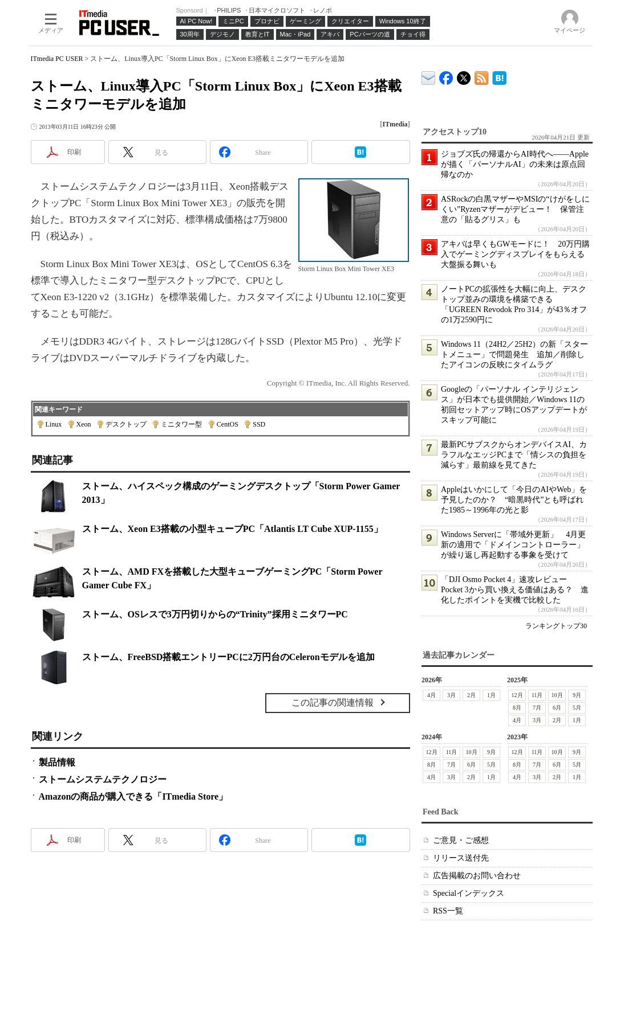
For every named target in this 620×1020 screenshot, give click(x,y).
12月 (516, 695)
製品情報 (57, 762)
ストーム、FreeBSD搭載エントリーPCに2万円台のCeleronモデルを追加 (228, 657)
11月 (536, 695)
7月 (537, 707)
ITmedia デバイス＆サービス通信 (429, 76)
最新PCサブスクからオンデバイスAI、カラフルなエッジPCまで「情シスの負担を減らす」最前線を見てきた (514, 454)
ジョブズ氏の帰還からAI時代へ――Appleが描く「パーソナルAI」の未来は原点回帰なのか (515, 164)
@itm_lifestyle (464, 75)
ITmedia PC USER (57, 59)
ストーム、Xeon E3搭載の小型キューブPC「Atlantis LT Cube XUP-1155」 (232, 529)
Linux (54, 424)
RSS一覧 (448, 911)
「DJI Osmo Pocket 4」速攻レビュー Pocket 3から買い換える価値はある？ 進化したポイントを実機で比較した (515, 589)
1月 (491, 695)
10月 (556, 695)
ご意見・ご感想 (461, 840)
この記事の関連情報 (332, 702)
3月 (451, 695)
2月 (471, 695)
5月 (577, 707)
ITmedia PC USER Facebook (446, 75)
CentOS (227, 424)
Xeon (83, 424)
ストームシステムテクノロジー (103, 779)
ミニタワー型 (181, 424)
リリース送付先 (461, 858)
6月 (557, 707)
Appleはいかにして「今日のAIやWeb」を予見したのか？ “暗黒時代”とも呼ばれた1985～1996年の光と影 (514, 499)
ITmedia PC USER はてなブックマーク (499, 76)
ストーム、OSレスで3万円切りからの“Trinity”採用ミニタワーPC (215, 614)
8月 (517, 707)
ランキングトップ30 (556, 626)
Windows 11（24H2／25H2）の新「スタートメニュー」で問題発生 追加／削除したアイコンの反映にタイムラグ (514, 354)
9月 (577, 695)
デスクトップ (126, 424)
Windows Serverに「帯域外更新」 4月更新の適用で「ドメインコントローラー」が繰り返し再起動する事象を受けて (513, 544)
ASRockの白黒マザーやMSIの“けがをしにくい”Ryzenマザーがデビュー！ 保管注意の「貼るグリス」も (515, 209)
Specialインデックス (468, 893)
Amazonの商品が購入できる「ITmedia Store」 (133, 796)
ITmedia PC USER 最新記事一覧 (482, 76)
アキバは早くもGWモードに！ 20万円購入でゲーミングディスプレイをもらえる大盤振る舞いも (515, 254)
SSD (259, 424)
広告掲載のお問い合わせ (477, 875)
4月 (431, 695)
